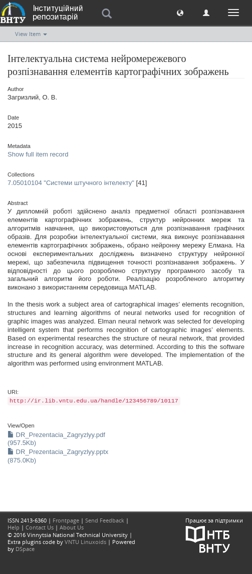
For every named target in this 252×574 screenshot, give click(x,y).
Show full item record (38, 154)
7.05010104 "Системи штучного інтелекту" (71, 182)
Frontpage (66, 520)
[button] (180, 12)
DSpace (25, 548)
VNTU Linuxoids (85, 542)
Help (14, 527)
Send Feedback (104, 520)
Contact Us (40, 527)
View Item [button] (31, 34)
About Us (72, 527)
